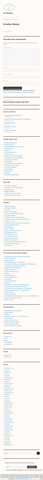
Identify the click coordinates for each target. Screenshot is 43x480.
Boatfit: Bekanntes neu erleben (13, 325)
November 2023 (9, 377)
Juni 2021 (7, 398)
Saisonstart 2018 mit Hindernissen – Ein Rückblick (18, 288)
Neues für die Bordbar (10, 281)
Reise (6, 340)
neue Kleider (8, 279)
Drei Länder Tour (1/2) (11, 232)
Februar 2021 (8, 402)
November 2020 (9, 403)
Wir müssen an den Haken (12, 165)
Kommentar (7, 47)
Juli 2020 (7, 409)
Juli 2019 (7, 415)
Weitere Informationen (22, 478)
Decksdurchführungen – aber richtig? (15, 262)
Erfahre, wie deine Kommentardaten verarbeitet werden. (18, 92)
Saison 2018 (8, 357)
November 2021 (9, 388)
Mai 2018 (7, 424)
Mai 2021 (7, 400)
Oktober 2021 (8, 390)
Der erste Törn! (9, 245)
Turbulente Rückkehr (10, 130)
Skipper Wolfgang (9, 191)
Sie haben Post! (9, 318)
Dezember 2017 (9, 426)
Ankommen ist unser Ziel (11, 238)
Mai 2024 (7, 375)
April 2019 (7, 417)
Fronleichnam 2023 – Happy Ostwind (15, 217)
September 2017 (9, 430)
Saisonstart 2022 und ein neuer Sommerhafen (17, 223)
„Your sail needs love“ (11, 152)
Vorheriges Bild (6, 19)
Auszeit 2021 (8, 336)
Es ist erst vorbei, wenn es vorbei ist (14, 213)
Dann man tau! (9, 171)
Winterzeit (7, 282)
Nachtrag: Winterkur (10, 294)
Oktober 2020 (8, 405)
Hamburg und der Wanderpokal (13, 115)
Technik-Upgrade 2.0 (10, 269)
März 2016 (7, 441)
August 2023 (8, 379)
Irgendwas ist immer (10, 126)
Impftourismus (9, 169)
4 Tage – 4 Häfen (9, 228)
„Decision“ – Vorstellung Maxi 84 (14, 187)
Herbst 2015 (8, 355)
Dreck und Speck (9, 299)
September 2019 (9, 413)
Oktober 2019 (8, 411)
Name (5, 67)
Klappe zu (7, 273)
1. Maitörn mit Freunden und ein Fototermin (17, 219)
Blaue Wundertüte (9, 275)
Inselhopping (8, 226)
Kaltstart (7, 172)
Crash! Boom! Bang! (10, 123)
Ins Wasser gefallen (10, 215)
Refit (6, 338)
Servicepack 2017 (9, 292)
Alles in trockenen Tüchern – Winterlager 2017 (17, 290)
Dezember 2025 (9, 368)
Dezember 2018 (9, 418)
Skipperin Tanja (9, 189)
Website (5, 80)
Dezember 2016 (9, 435)
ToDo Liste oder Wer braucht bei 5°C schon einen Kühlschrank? (22, 296)
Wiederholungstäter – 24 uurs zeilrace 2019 (16, 316)
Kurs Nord (7, 210)
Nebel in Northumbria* (11, 211)
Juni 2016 (7, 437)
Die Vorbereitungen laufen (12, 174)
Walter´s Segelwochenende (12, 322)
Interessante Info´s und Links (13, 193)
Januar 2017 (8, 433)
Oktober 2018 (8, 420)
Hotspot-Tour (8, 154)
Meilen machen (9, 148)
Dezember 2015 (9, 445)
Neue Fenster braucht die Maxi (13, 297)
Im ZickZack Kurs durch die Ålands (14, 157)
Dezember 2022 (9, 383)
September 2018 (9, 422)
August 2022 (8, 385)
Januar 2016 (8, 443)
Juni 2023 (7, 381)
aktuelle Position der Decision (13, 195)
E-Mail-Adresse (8, 74)
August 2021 (8, 394)
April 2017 (7, 432)
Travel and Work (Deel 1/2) (12, 225)
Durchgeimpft (8, 161)
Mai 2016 (7, 439)
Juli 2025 (7, 370)
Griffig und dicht (9, 260)
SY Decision (8, 13)
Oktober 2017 (8, 428)
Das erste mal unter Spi (11, 236)
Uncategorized (9, 342)
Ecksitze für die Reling (11, 277)
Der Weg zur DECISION (11, 185)
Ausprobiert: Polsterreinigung (13, 267)
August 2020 (8, 407)
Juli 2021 (7, 396)
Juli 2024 (7, 373)
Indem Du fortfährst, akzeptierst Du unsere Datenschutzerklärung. (23, 470)
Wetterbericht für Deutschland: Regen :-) (16, 241)
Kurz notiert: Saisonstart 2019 (13, 230)
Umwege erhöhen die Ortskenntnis (14, 146)
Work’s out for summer (11, 240)
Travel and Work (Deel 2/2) (12, 271)
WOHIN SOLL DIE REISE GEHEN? (13, 156)
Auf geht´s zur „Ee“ (10, 221)
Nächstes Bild (15, 19)
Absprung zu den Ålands (11, 159)
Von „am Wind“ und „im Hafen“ (13, 163)
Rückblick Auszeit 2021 (11, 142)
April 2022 (7, 387)
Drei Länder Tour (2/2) (11, 234)
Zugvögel (7, 150)
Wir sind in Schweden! (11, 167)
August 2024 (8, 372)
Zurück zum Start (9, 144)
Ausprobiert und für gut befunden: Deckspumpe (17, 119)
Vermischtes (8, 344)
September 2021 (9, 392)
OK (30, 478)
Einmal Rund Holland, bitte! (12, 243)
